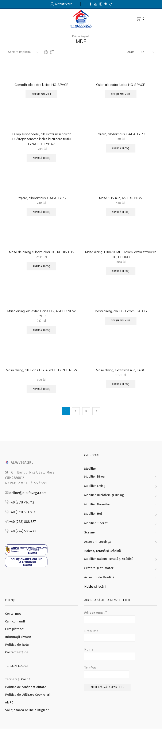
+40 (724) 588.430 (22, 535)
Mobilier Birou (95, 480)
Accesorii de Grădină (100, 583)
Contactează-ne (17, 659)
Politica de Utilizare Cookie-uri (28, 703)
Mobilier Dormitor (98, 509)
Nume (109, 660)
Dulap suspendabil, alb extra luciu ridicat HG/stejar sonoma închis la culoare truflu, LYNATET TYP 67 (42, 139)
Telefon (106, 678)
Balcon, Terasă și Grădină (103, 556)
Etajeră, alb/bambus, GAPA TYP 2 (41, 199)
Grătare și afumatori (100, 574)
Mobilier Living (95, 490)
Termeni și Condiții (19, 687)
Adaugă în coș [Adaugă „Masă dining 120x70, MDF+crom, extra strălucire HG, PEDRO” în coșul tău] (121, 273)
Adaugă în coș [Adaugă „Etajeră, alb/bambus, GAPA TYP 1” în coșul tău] (121, 149)
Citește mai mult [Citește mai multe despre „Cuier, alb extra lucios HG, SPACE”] (121, 94)
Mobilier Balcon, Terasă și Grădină (110, 564)
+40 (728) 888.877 (22, 525)
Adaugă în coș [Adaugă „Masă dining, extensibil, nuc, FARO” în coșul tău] (121, 387)
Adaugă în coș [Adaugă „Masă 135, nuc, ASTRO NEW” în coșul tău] (121, 213)
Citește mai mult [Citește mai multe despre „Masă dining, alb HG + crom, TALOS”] (121, 323)
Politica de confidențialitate (26, 694)
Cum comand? (16, 628)
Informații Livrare (18, 644)
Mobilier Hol (93, 518)
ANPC (9, 710)
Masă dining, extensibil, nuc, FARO (120, 373)
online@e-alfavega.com (27, 496)
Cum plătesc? (15, 636)
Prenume (109, 641)
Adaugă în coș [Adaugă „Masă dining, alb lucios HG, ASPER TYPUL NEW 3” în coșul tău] (41, 392)
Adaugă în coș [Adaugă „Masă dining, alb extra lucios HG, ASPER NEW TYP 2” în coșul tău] (41, 333)
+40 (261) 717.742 (21, 506)
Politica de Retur (18, 652)
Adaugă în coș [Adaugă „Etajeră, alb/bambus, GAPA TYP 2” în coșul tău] (41, 213)
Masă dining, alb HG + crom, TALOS (120, 313)
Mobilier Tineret (96, 528)
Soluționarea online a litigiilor (28, 718)
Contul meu (14, 620)
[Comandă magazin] (23, 52)
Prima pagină (80, 36)
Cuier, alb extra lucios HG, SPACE (120, 84)
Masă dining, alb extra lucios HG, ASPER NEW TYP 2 (41, 315)
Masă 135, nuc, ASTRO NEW (120, 199)
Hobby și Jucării (96, 593)
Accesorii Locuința (98, 547)
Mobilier (90, 473)
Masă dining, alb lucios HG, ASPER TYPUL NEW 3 (41, 375)
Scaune (90, 537)
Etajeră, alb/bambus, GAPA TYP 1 (120, 134)
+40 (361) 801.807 (22, 516)
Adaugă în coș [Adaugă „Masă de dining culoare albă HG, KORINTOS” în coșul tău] (41, 268)
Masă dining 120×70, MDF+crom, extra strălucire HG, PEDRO (120, 256)
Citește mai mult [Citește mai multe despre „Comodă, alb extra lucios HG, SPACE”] (41, 94)
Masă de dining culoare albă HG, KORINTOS (41, 254)
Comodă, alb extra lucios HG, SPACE (41, 84)
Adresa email (109, 623)
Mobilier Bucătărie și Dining (105, 499)
